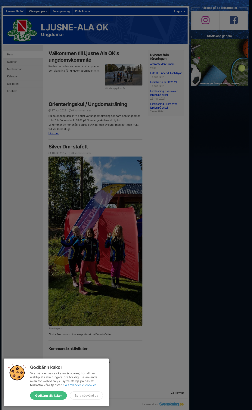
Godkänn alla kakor (48, 395)
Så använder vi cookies (79, 385)
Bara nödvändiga (86, 395)
